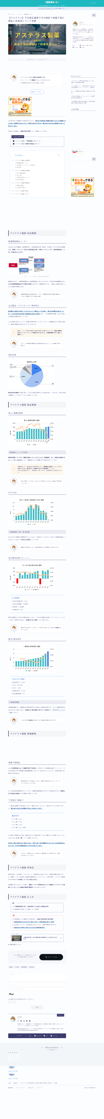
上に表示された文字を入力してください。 (21, 1043)
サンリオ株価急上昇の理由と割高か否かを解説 (83, 94)
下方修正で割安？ (24, 192)
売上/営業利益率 (23, 177)
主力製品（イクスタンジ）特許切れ (28, 168)
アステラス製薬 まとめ (24, 199)
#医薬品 (11, 1010)
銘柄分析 (27, 17)
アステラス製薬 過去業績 (25, 174)
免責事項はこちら (15, 983)
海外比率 (21, 171)
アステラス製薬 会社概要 (25, 164)
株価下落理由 (23, 190)
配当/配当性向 (23, 183)
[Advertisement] (37, 219)
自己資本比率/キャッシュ (26, 181)
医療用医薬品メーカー (25, 166)
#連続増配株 (24, 1010)
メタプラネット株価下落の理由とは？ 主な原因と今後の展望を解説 (82, 84)
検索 (94, 17)
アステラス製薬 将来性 (24, 196)
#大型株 (17, 1010)
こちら (62, 716)
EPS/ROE (22, 179)
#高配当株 (31, 1010)
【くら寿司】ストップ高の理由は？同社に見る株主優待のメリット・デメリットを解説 (83, 89)
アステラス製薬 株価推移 (25, 187)
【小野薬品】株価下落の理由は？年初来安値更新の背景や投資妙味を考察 (83, 104)
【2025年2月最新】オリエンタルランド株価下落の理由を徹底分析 (83, 99)
